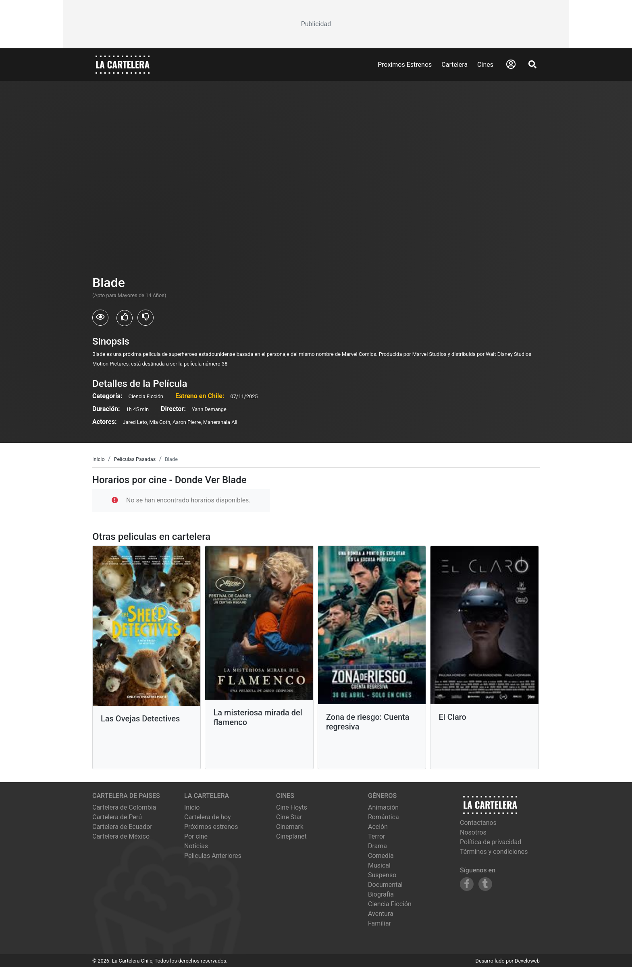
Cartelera (454, 64)
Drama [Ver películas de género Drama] (377, 846)
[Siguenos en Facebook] (467, 884)
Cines (485, 64)
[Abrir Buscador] (532, 64)
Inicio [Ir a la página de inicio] (192, 807)
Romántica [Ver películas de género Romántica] (383, 817)
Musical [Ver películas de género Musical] (379, 865)
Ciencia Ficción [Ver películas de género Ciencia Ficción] (390, 904)
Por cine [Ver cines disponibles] (196, 836)
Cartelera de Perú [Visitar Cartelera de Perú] (117, 817)
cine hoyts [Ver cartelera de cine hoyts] (291, 807)
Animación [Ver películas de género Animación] (383, 807)
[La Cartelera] (122, 64)
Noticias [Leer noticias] (196, 846)
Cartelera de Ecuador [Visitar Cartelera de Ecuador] (122, 827)
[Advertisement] (316, 24)
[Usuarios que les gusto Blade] (124, 318)
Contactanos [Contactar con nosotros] (478, 822)
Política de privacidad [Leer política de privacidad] (490, 842)
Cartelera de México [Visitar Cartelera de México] (121, 836)
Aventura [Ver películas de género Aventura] (380, 913)
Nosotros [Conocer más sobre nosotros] (473, 832)
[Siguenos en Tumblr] (485, 884)
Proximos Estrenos (405, 64)
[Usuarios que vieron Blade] (100, 318)
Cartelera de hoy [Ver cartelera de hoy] (207, 817)
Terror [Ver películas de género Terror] (376, 836)
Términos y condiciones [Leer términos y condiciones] (494, 851)
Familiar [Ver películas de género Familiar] (379, 923)
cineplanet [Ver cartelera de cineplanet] (291, 836)
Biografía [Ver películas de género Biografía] (381, 894)
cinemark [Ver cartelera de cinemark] (290, 827)
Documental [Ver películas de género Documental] (385, 884)
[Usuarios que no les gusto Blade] (145, 318)
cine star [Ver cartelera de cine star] (289, 817)
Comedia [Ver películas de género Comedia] (381, 856)
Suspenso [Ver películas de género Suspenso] (382, 875)
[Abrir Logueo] (511, 64)
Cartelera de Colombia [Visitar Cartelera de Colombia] (124, 807)
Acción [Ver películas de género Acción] (378, 827)
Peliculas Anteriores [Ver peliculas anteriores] (212, 856)
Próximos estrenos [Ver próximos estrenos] (211, 827)
